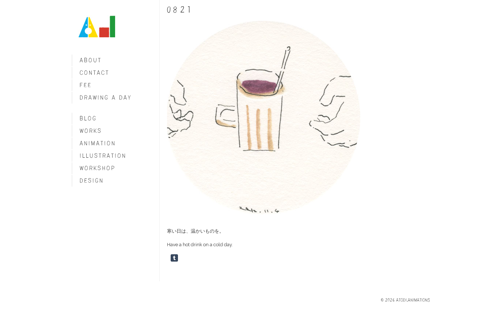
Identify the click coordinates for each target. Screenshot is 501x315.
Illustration (103, 156)
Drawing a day (106, 97)
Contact (94, 72)
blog (88, 118)
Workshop (97, 168)
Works (91, 131)
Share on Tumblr (174, 258)
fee (86, 85)
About (91, 60)
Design (92, 180)
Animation (98, 143)
